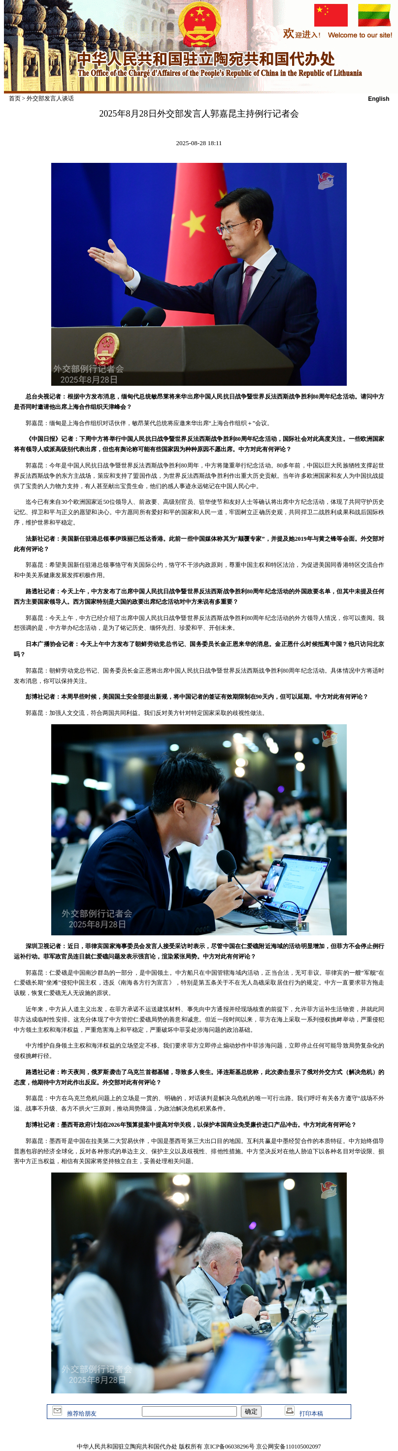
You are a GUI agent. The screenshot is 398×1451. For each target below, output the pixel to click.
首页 (15, 98)
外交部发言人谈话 (50, 98)
